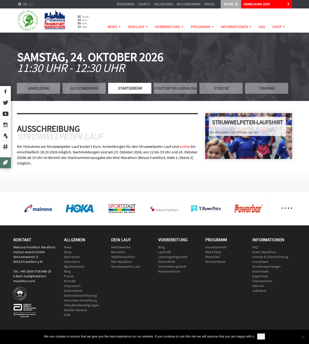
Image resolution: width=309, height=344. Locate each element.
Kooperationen (169, 271)
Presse (209, 4)
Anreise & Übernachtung (270, 257)
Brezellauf (212, 257)
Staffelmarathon (123, 257)
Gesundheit (166, 261)
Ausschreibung (84, 88)
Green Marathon (264, 252)
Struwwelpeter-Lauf (125, 266)
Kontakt (70, 281)
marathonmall (216, 247)
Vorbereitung (169, 26)
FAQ (262, 26)
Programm (202, 26)
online (185, 146)
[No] (303, 337)
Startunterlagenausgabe (175, 88)
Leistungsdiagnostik (173, 257)
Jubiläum (259, 290)
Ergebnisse (260, 276)
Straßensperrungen (266, 266)
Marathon (118, 252)
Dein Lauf (138, 26)
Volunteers (163, 4)
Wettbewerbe (121, 247)
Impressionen (262, 281)
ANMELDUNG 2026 (257, 4)
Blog (67, 271)
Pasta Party (213, 252)
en (31, 4)
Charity (144, 4)
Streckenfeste (215, 261)
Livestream (260, 261)
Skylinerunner (188, 4)
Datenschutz (73, 290)
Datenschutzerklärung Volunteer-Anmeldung (80, 297)
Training (266, 88)
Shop (278, 26)
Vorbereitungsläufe (172, 266)
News (114, 26)
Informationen (236, 26)
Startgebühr (130, 88)
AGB (67, 315)
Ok (261, 336)
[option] (38, 208)
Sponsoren (125, 4)
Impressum (72, 286)
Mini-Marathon (121, 261)
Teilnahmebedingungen (81, 305)
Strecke (221, 88)
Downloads (260, 271)
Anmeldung (38, 88)
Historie (258, 286)
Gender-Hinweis (75, 310)
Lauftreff (164, 252)
